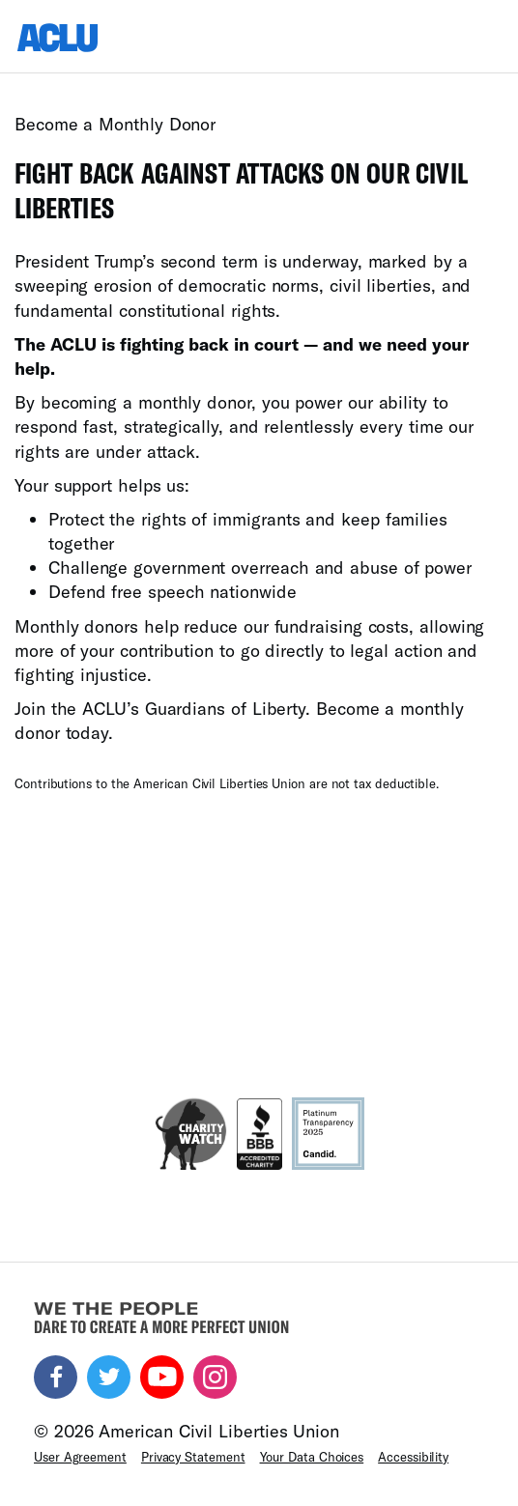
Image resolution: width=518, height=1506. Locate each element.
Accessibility (413, 1456)
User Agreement (80, 1456)
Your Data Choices (312, 1456)
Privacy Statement (193, 1456)
